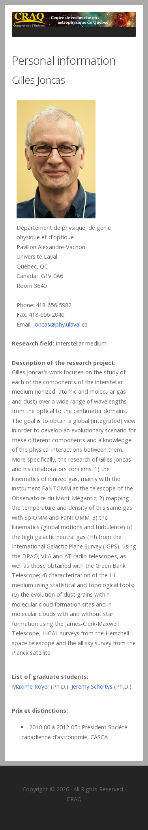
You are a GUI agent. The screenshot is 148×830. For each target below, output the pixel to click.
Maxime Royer (30, 686)
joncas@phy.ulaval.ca (60, 324)
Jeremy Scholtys (91, 686)
